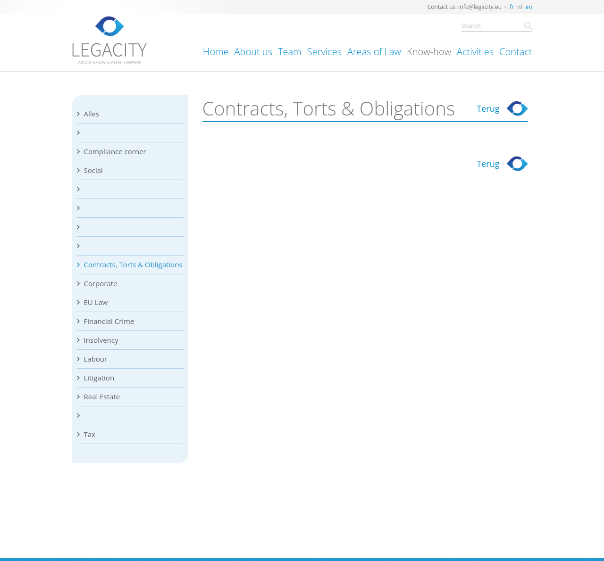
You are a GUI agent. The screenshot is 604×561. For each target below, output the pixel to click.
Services (324, 51)
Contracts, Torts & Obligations (133, 264)
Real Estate (102, 396)
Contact (515, 51)
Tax (89, 434)
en (528, 7)
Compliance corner (115, 151)
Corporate (100, 283)
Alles (92, 113)
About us (253, 51)
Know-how (429, 51)
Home (216, 51)
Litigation (99, 377)
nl (519, 7)
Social (93, 170)
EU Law (96, 302)
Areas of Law (374, 51)
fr (512, 7)
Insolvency (101, 340)
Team (290, 51)
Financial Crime (109, 321)
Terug (488, 108)
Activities (475, 51)
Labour (96, 358)
